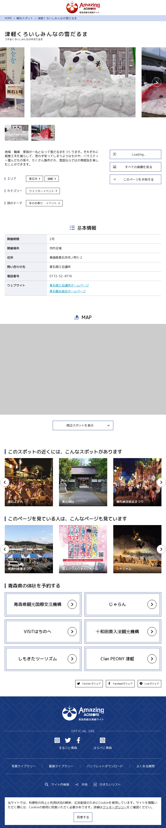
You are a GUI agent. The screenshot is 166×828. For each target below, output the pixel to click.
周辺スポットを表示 (88, 425)
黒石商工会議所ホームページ (69, 285)
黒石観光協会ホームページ (67, 291)
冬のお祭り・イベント (45, 203)
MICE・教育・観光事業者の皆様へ (57, 817)
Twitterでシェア (89, 683)
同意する (83, 817)
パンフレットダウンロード (105, 766)
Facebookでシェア (120, 683)
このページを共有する (133, 179)
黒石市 (35, 179)
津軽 (51, 179)
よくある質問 (145, 766)
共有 (81, 784)
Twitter (68, 740)
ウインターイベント (43, 191)
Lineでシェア (149, 683)
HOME (8, 18)
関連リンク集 (123, 817)
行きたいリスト (107, 784)
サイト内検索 (57, 784)
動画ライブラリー (61, 766)
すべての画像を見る (132, 167)
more (41, 600)
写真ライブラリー (23, 766)
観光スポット (24, 18)
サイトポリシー (97, 817)
